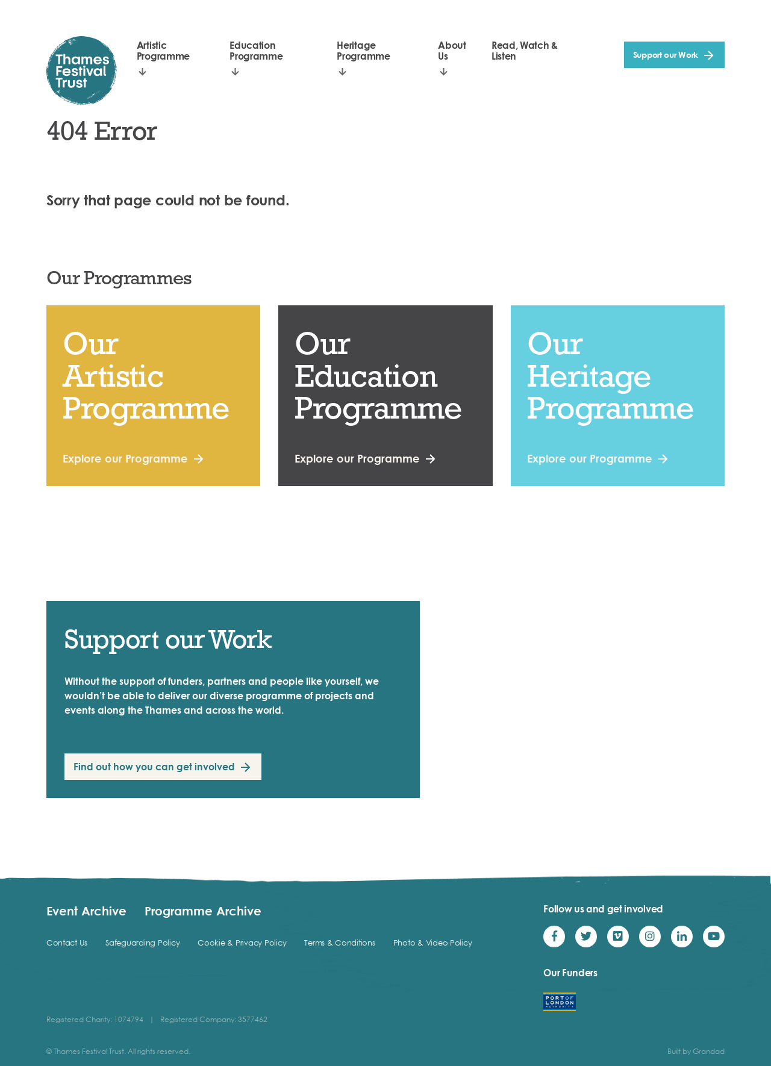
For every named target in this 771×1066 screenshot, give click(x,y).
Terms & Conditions (339, 942)
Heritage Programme (363, 50)
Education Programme (255, 50)
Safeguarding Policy (142, 942)
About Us (452, 50)
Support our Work (666, 54)
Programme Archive (203, 910)
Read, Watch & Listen (525, 50)
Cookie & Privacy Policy (242, 942)
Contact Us (66, 942)
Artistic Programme (163, 50)
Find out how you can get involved (154, 767)
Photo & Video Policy (432, 942)
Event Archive (86, 910)
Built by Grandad (696, 1051)
